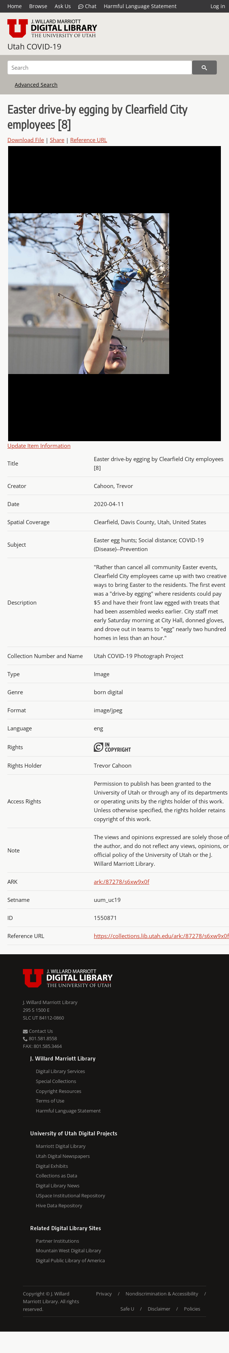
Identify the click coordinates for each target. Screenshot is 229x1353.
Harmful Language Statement (140, 6)
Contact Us (38, 1031)
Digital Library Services (60, 1071)
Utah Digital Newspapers (63, 1156)
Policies (192, 1308)
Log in (218, 6)
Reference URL (88, 139)
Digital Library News (57, 1185)
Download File (25, 139)
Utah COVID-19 (34, 46)
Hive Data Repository (59, 1205)
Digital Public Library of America (70, 1260)
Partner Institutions (57, 1241)
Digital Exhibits (52, 1166)
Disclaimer (159, 1308)
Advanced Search (36, 84)
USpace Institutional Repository (70, 1195)
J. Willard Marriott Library (50, 1002)
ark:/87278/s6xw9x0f (121, 881)
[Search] (99, 67)
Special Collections (56, 1081)
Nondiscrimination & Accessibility (162, 1293)
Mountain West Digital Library (68, 1250)
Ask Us (63, 6)
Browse (38, 6)
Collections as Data (56, 1175)
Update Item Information (39, 445)
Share (57, 139)
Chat (87, 6)
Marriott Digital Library (61, 1146)
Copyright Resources (58, 1091)
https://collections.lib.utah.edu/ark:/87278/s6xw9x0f (161, 936)
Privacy (104, 1293)
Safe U (127, 1308)
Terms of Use (50, 1100)
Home (14, 6)
